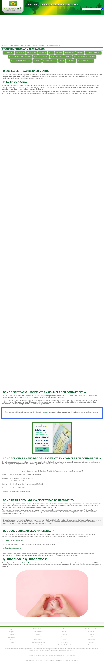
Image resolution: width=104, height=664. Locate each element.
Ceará (12, 642)
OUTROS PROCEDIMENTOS (85, 60)
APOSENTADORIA (70, 52)
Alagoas (11, 631)
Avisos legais (33, 655)
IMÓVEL (51, 52)
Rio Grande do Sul (91, 629)
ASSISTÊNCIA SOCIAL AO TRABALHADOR (20, 56)
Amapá (11, 634)
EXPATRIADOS (71, 60)
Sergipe (91, 642)
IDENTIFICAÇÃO (20, 52)
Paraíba (64, 631)
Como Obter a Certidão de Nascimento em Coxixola (52, 4)
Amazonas (11, 637)
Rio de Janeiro (64, 642)
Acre (11, 629)
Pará (64, 629)
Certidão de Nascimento (28, 563)
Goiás (38, 634)
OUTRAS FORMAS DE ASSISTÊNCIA (21, 60)
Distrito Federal (38, 629)
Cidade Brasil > (5, 45)
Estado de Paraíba (14, 45)
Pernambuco (65, 637)
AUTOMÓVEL (37, 60)
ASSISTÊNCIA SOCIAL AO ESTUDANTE (84, 56)
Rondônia (91, 631)
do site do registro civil (48, 507)
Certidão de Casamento (13, 548)
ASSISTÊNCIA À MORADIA (41, 56)
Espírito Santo (38, 631)
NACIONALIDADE (31, 52)
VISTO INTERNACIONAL (49, 60)
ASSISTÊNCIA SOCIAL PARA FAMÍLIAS (61, 56)
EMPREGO (80, 52)
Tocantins (91, 645)
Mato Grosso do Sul (38, 642)
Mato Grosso (38, 639)
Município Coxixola (25, 45)
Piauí (64, 639)
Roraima (91, 634)
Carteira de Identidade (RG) (14, 540)
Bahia (12, 640)
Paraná (65, 634)
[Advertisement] (52, 29)
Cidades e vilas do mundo (66, 655)
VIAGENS (61, 60)
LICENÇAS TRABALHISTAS (93, 52)
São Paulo (91, 639)
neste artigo (47, 412)
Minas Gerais (38, 645)
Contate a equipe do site (47, 655)
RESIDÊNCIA (42, 52)
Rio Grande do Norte (64, 645)
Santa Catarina (91, 637)
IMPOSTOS (59, 52)
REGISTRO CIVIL (8, 52)
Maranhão (38, 637)
